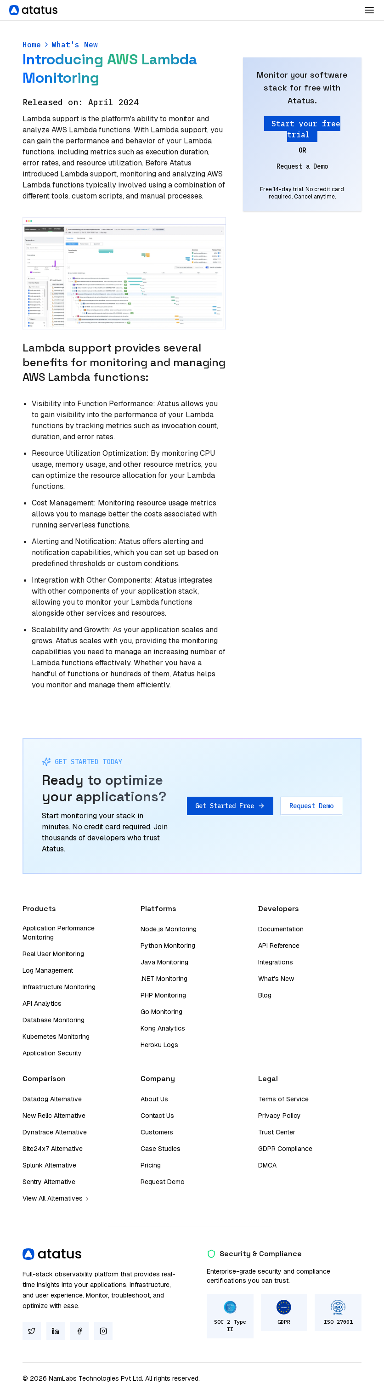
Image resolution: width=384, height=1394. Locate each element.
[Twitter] (32, 1331)
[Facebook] (79, 1331)
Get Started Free (230, 806)
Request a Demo (302, 166)
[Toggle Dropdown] (369, 10)
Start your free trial (305, 129)
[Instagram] (103, 1331)
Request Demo (311, 806)
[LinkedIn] (55, 1331)
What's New (75, 44)
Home (32, 44)
